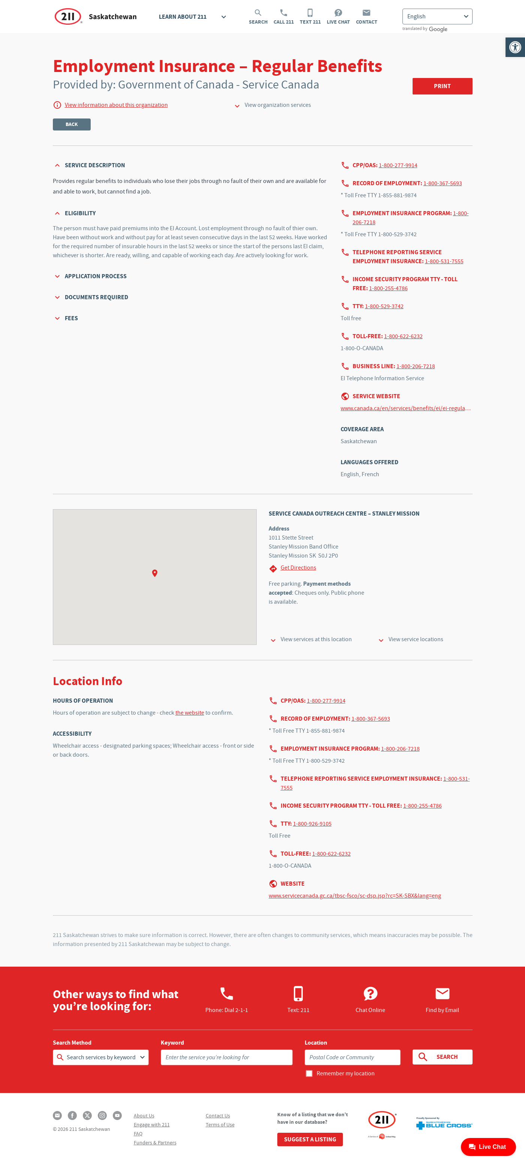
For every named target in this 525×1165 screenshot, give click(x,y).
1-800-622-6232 (403, 336)
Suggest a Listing (310, 1139)
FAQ (138, 1133)
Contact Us (218, 1115)
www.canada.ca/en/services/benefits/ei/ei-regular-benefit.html (407, 408)
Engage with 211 (152, 1124)
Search (258, 16)
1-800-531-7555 (444, 261)
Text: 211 (298, 999)
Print (442, 86)
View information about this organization (116, 105)
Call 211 (284, 16)
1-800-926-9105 (312, 824)
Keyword (172, 1043)
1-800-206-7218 (415, 366)
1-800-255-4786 (388, 288)
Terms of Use (220, 1124)
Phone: (226, 999)
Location (316, 1043)
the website (189, 713)
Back (72, 124)
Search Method (72, 1043)
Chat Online (370, 999)
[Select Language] (437, 16)
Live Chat (338, 16)
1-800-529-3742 (384, 306)
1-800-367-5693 (442, 183)
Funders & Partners (155, 1142)
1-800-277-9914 (398, 165)
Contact (366, 16)
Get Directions (292, 568)
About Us (144, 1115)
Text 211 (310, 16)
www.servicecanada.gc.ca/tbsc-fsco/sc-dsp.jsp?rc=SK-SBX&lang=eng (355, 896)
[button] (515, 47)
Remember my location (346, 1073)
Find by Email (442, 999)
